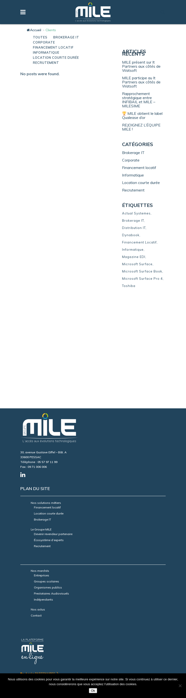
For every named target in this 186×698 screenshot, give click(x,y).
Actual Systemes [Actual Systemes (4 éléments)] (136, 213)
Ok (93, 690)
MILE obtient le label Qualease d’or (142, 115)
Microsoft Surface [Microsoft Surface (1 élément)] (137, 264)
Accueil (34, 30)
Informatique (133, 175)
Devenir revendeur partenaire (53, 425)
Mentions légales (32, 651)
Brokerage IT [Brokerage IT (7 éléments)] (133, 220)
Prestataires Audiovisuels (51, 485)
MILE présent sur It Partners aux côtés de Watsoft (141, 66)
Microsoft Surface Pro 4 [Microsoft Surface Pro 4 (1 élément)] (142, 278)
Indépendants (43, 491)
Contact (36, 507)
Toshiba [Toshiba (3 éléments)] (128, 286)
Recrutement (133, 190)
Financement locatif (139, 167)
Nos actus (38, 501)
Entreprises (41, 467)
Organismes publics (48, 479)
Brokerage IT (133, 152)
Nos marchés (40, 462)
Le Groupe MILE (41, 421)
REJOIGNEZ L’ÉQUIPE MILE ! (141, 127)
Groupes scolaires (46, 473)
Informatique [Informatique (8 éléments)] (133, 249)
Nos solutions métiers (46, 394)
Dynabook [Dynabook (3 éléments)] (131, 235)
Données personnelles (61, 651)
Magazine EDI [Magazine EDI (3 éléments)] (133, 257)
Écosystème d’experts (49, 431)
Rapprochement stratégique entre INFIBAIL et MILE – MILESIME (138, 99)
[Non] (180, 685)
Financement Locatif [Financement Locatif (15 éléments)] (139, 242)
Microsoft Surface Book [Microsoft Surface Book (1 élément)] (142, 271)
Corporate (131, 160)
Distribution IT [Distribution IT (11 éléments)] (134, 228)
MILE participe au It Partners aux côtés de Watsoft (141, 81)
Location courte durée (141, 182)
